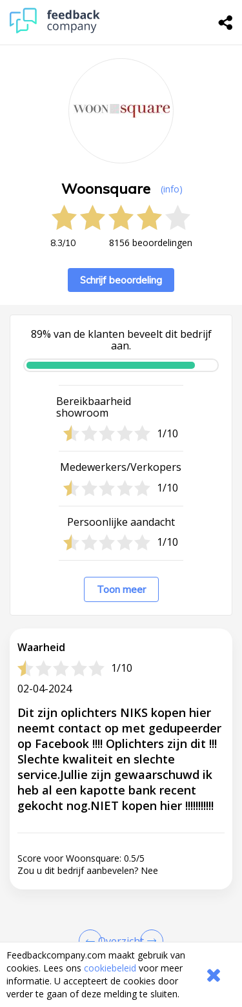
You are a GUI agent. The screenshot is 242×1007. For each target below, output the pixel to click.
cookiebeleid (110, 968)
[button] (121, 934)
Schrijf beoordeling (121, 280)
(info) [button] (172, 189)
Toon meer (121, 589)
